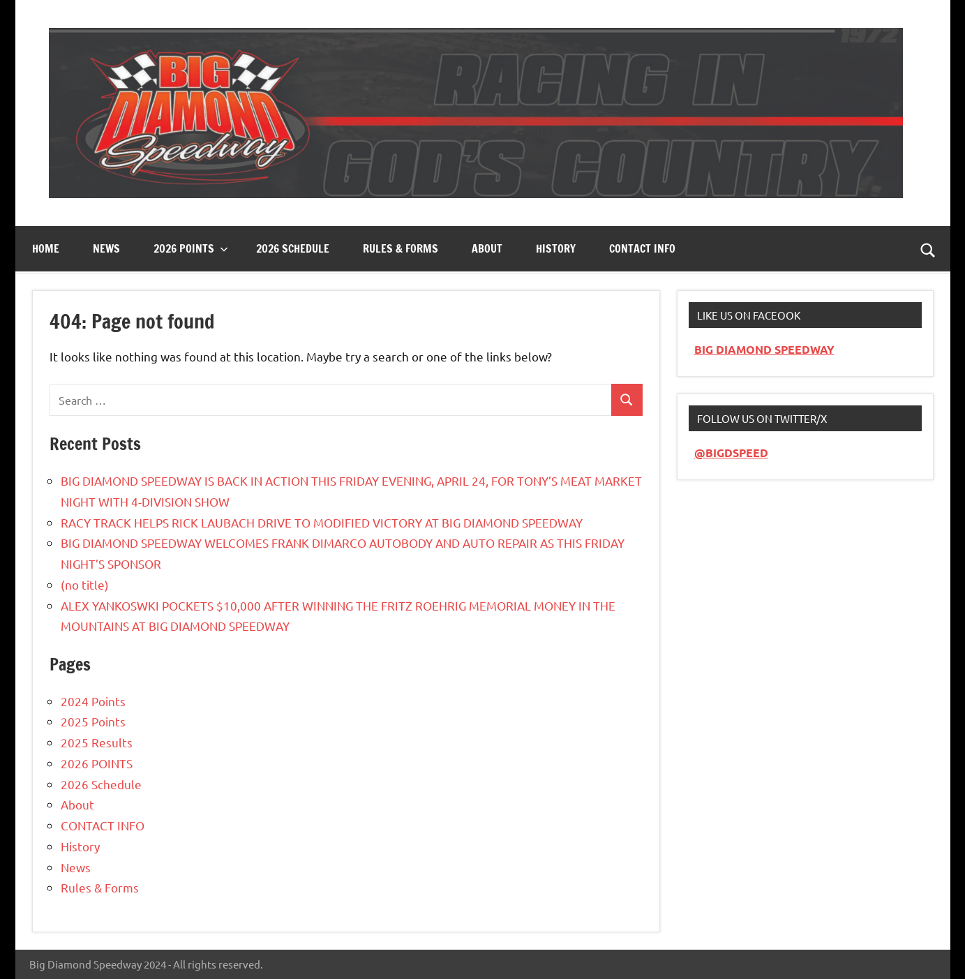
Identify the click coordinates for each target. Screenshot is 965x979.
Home (45, 248)
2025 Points (93, 721)
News (106, 248)
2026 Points (191, 248)
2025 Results (97, 742)
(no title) (85, 584)
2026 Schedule (292, 248)
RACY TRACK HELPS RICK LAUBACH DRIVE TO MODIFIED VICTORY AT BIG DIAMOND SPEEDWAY (322, 522)
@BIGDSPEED (731, 452)
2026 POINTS (97, 763)
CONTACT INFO (642, 248)
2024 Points (93, 701)
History (556, 248)
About (487, 248)
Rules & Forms (400, 248)
